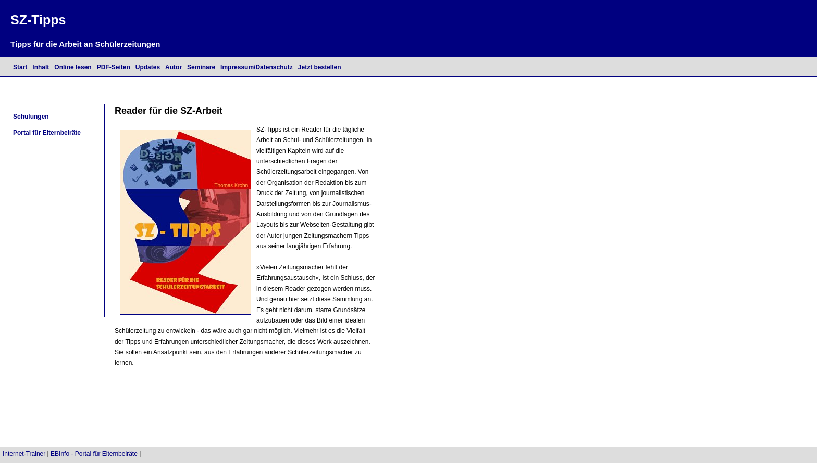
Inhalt (40, 67)
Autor (173, 67)
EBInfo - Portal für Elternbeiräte (94, 453)
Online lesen (72, 67)
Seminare (201, 67)
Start (20, 67)
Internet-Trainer (24, 453)
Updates (147, 67)
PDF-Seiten (113, 67)
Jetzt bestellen (319, 67)
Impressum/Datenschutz (256, 67)
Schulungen (31, 116)
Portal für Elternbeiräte (47, 132)
